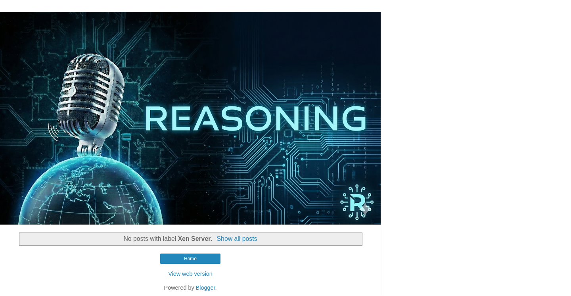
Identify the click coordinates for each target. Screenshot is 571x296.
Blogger (205, 287)
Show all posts (237, 238)
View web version (190, 274)
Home (190, 258)
